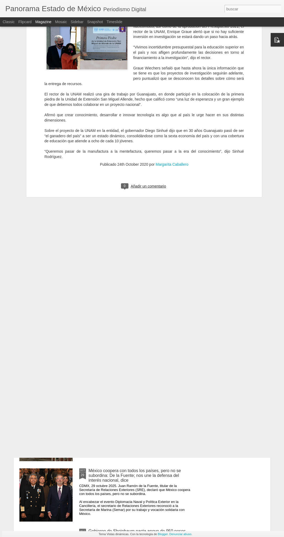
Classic (9, 22)
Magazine (43, 22)
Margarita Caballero (172, 96)
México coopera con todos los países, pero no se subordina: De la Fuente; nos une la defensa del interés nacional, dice (135, 475)
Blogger (163, 534)
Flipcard (25, 22)
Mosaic (61, 22)
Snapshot (95, 22)
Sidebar (77, 22)
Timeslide (114, 22)
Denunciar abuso (180, 534)
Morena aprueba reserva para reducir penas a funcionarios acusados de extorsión (132, 352)
